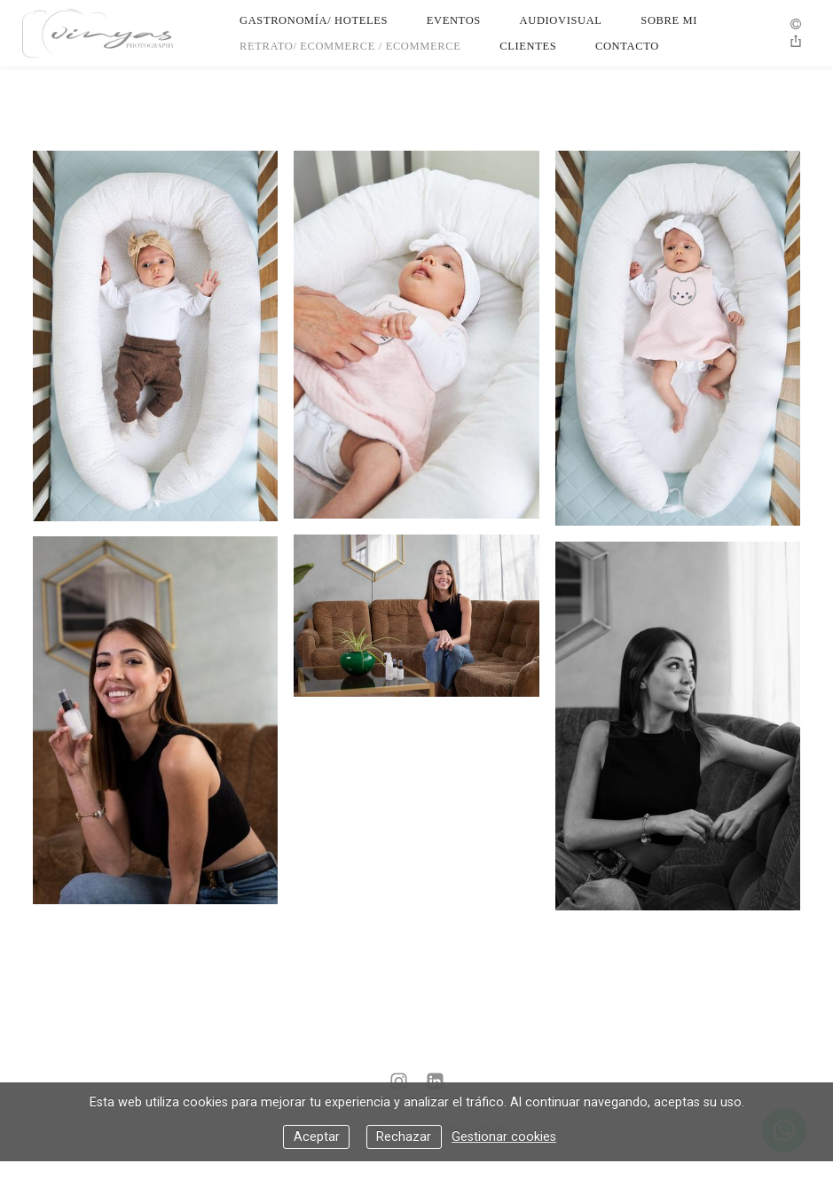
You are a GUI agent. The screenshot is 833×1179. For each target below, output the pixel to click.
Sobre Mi (668, 20)
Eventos (454, 20)
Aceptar (317, 1136)
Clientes (527, 46)
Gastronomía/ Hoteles (314, 20)
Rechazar (403, 1136)
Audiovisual (561, 20)
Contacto (627, 46)
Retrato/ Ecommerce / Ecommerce (350, 46)
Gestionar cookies (504, 1136)
